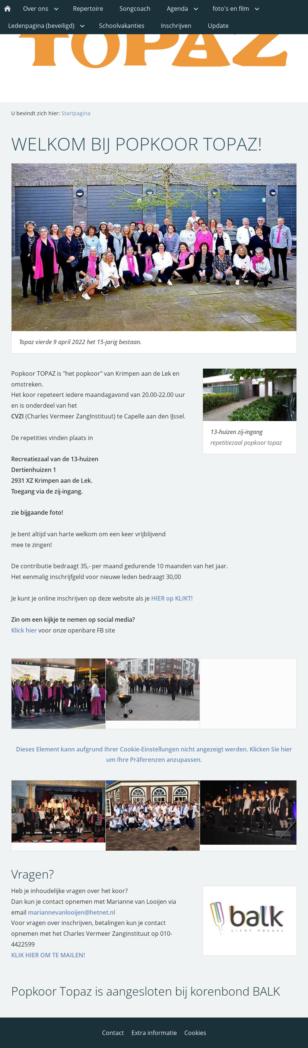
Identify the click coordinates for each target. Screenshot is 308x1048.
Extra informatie (154, 1033)
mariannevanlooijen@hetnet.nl (71, 912)
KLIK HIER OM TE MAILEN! (48, 955)
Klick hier (24, 630)
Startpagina (76, 113)
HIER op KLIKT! (172, 598)
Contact (113, 1033)
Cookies (195, 1033)
